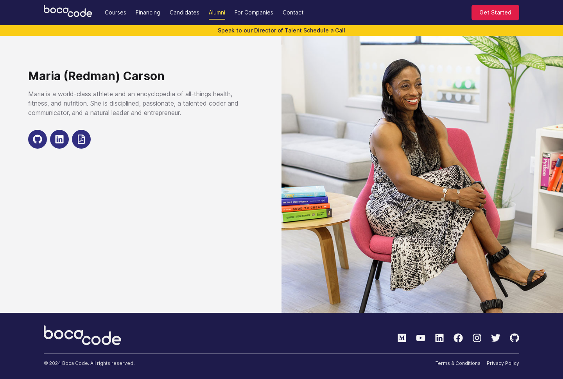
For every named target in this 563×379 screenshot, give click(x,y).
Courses (115, 12)
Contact (293, 12)
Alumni (217, 12)
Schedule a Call (324, 30)
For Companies (254, 12)
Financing (148, 12)
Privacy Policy (503, 363)
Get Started (495, 12)
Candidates (184, 12)
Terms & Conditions (458, 363)
